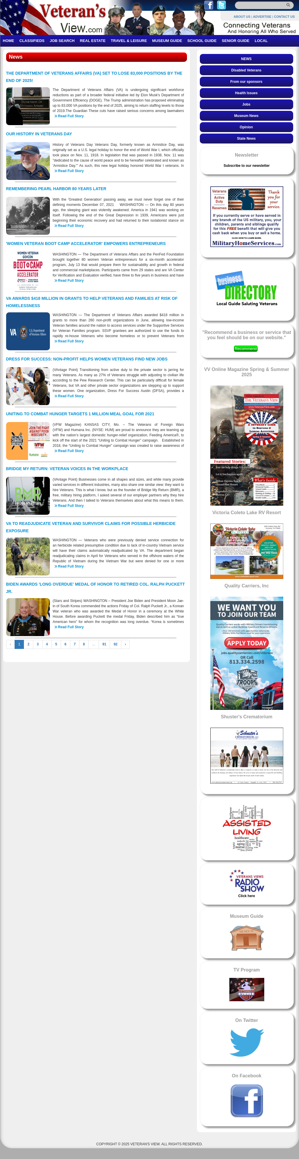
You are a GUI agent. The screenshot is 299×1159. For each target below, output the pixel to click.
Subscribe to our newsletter (246, 166)
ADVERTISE (262, 16)
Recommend (246, 348)
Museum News (246, 116)
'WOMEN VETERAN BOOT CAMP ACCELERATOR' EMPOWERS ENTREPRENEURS (86, 243)
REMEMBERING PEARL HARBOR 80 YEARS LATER (56, 188)
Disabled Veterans (246, 70)
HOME (8, 40)
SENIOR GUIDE (235, 40)
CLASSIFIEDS (32, 40)
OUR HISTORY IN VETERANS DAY (39, 134)
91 (104, 644)
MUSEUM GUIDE (167, 40)
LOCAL (261, 40)
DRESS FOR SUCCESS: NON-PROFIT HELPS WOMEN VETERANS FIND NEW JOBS (87, 359)
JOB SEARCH (62, 40)
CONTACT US (284, 16)
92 (115, 644)
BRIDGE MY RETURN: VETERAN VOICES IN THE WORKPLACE (67, 468)
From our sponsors (246, 82)
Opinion (246, 127)
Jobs (246, 104)
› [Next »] (125, 644)
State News (246, 138)
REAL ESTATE (93, 40)
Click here (246, 896)
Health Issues (246, 93)
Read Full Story (71, 116)
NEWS (246, 59)
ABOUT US (242, 16)
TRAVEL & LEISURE (129, 40)
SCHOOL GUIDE (201, 40)
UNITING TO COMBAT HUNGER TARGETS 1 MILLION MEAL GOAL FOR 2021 (80, 414)
